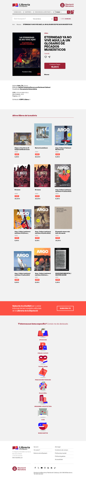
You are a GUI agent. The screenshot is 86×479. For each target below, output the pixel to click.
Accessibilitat (59, 459)
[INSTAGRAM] (45, 467)
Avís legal (57, 447)
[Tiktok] (54, 467)
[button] (72, 12)
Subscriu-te (65, 308)
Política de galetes (60, 456)
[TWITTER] (38, 467)
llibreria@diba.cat (17, 457)
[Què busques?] (22, 19)
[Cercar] (56, 19)
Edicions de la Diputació (40, 453)
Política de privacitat (60, 453)
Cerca (65, 18)
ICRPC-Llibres (24, 99)
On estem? (37, 450)
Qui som (36, 447)
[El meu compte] (68, 12)
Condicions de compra (61, 450)
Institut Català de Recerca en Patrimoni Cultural (34, 87)
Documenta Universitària (28, 89)
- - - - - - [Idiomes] (60, 12)
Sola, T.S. (20, 86)
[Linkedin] (48, 467)
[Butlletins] (51, 467)
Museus (46, 74)
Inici (13, 24)
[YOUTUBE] (41, 467)
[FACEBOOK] (35, 467)
